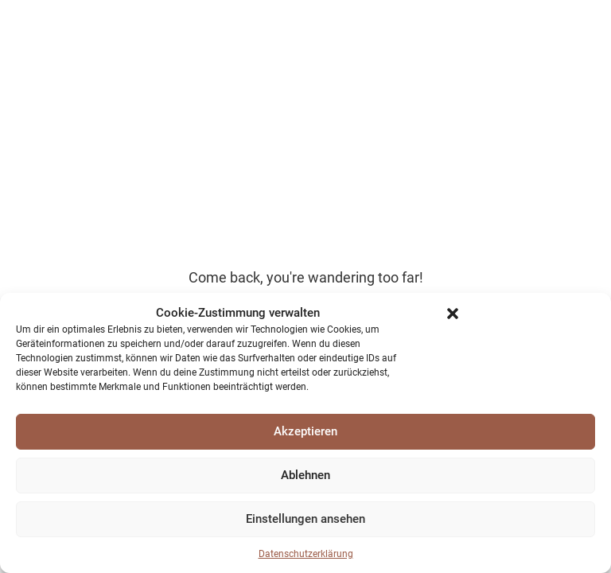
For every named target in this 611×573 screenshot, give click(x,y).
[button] (453, 314)
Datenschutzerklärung (306, 553)
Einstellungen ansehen (305, 519)
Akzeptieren (305, 431)
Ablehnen (305, 475)
